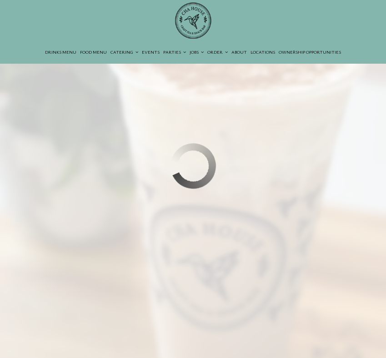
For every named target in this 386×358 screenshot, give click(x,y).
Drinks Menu (60, 52)
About (239, 52)
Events (151, 52)
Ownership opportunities (310, 52)
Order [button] (217, 52)
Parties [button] (174, 52)
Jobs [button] (197, 52)
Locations (263, 52)
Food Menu (93, 52)
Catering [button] (124, 52)
